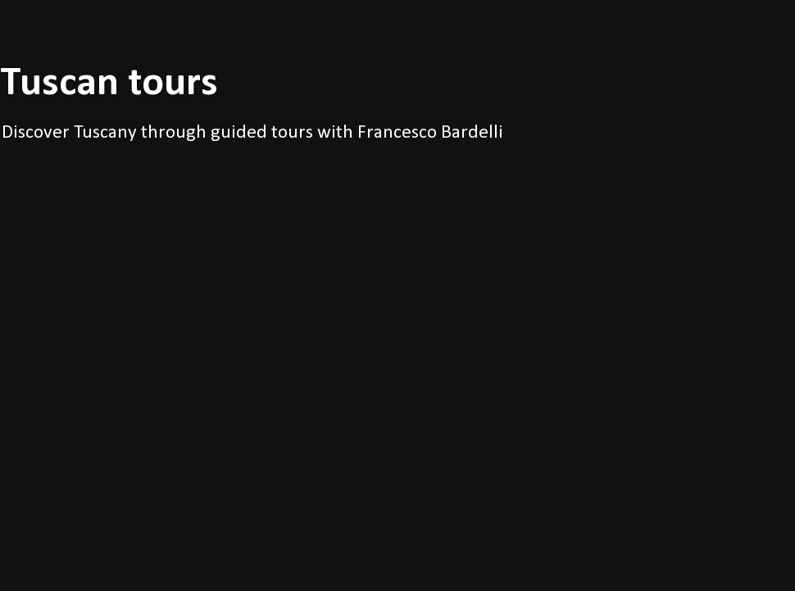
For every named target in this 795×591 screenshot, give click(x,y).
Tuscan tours (109, 84)
